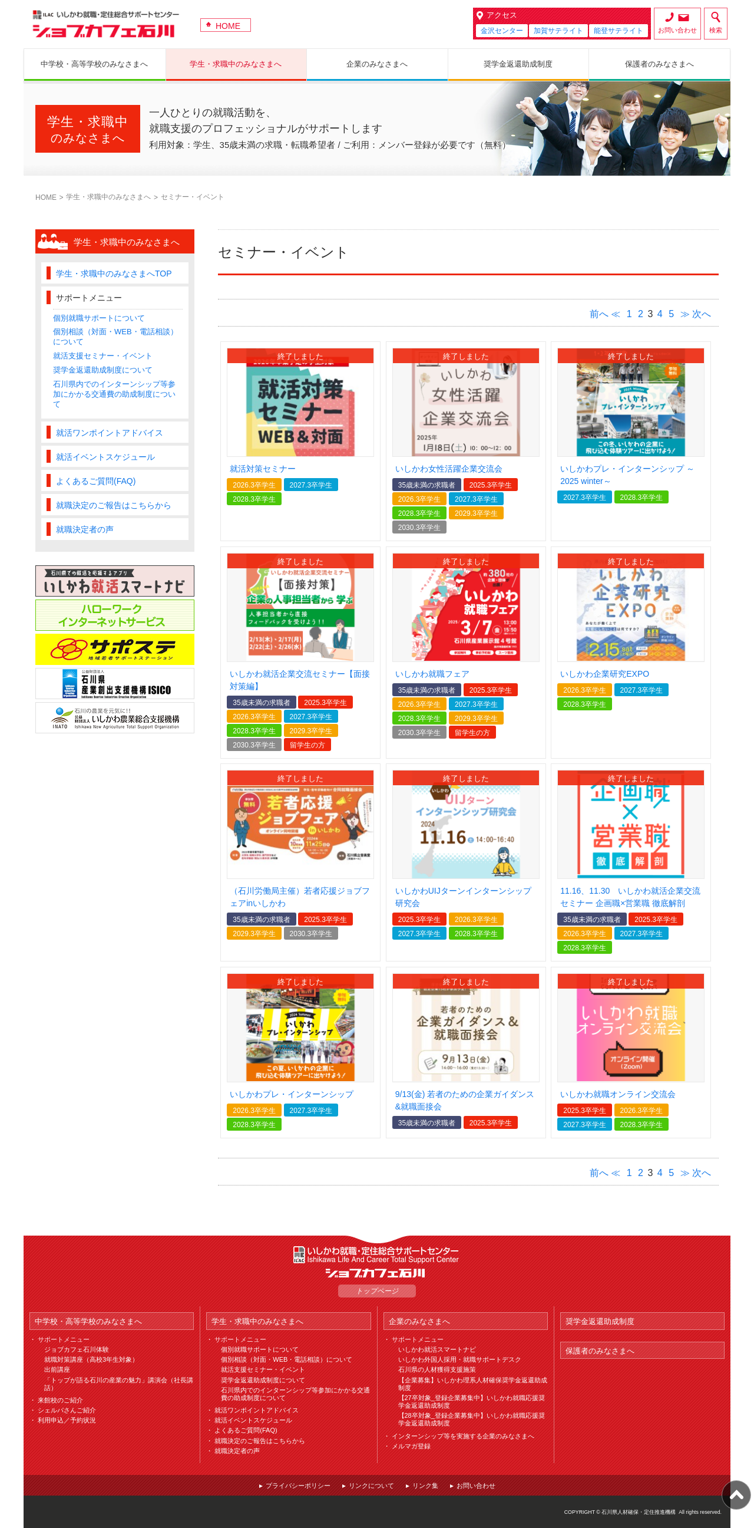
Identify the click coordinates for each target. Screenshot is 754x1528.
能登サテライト (618, 31)
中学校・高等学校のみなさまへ (88, 1321)
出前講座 (57, 1369)
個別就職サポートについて (99, 318)
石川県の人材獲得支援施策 (437, 1369)
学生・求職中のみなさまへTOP (114, 273)
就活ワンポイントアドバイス (109, 432)
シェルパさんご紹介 (67, 1410)
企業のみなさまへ (419, 1321)
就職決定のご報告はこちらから (113, 505)
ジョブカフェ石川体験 (76, 1349)
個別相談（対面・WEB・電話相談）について (286, 1359)
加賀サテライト (558, 31)
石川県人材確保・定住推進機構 (638, 1512)
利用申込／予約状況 (67, 1420)
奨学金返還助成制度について (103, 369)
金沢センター (502, 31)
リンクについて (371, 1485)
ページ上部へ (736, 1495)
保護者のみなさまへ (600, 1350)
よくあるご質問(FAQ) (95, 481)
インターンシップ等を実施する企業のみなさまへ (463, 1436)
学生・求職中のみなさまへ (108, 197)
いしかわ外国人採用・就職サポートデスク (459, 1359)
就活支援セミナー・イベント (103, 355)
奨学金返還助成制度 (600, 1321)
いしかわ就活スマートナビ (437, 1349)
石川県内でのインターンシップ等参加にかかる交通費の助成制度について (114, 394)
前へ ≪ (605, 314)
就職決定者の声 (85, 529)
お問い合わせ (677, 30)
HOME (228, 26)
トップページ (377, 1291)
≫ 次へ (695, 314)
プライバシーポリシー (298, 1485)
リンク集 (425, 1485)
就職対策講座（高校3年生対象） (91, 1359)
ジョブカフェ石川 (106, 24)
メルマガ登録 (411, 1446)
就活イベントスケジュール (105, 457)
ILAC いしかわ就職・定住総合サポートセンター (377, 1255)
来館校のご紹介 (60, 1400)
